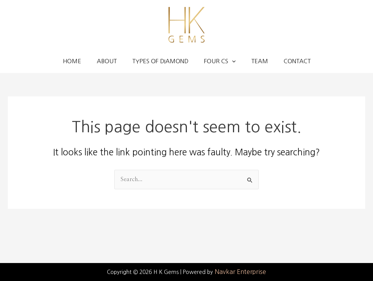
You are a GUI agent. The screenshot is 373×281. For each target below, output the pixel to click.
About (107, 61)
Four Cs (220, 61)
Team (259, 61)
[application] (232, 61)
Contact (297, 61)
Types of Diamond (160, 61)
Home (72, 61)
